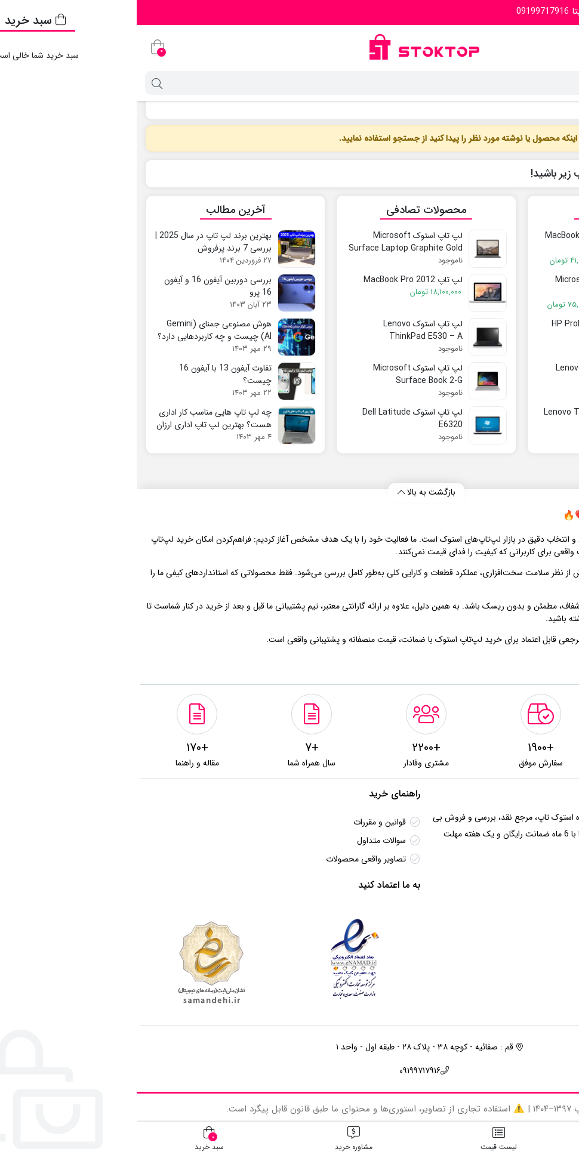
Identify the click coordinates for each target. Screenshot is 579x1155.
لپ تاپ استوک (539, 107)
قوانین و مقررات (243, 822)
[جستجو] (299, 83)
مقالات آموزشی (531, 950)
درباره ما (542, 931)
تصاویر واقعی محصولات (229, 859)
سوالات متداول (244, 840)
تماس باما (539, 913)
